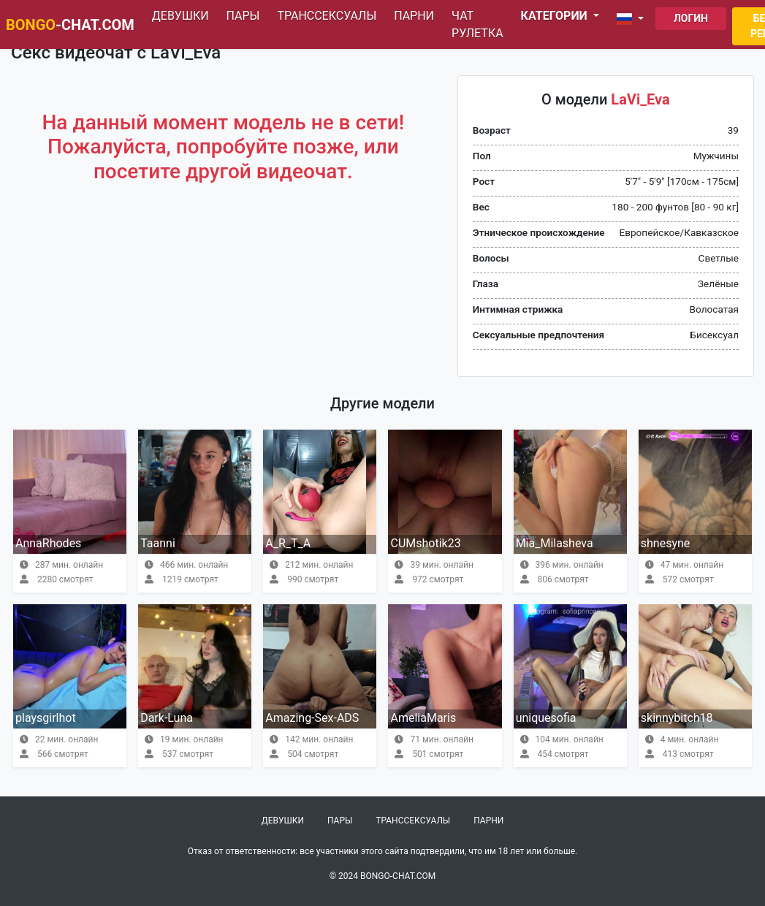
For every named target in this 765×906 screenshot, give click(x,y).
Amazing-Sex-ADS (312, 718)
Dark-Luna (166, 718)
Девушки (180, 16)
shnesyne (665, 543)
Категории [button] (555, 16)
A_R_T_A (288, 543)
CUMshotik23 (425, 543)
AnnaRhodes (48, 543)
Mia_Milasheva (554, 543)
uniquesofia (546, 718)
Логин (691, 18)
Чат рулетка (477, 24)
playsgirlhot (45, 718)
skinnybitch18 (677, 718)
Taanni (157, 543)
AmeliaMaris (423, 718)
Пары (243, 16)
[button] (633, 19)
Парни (414, 16)
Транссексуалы (326, 16)
